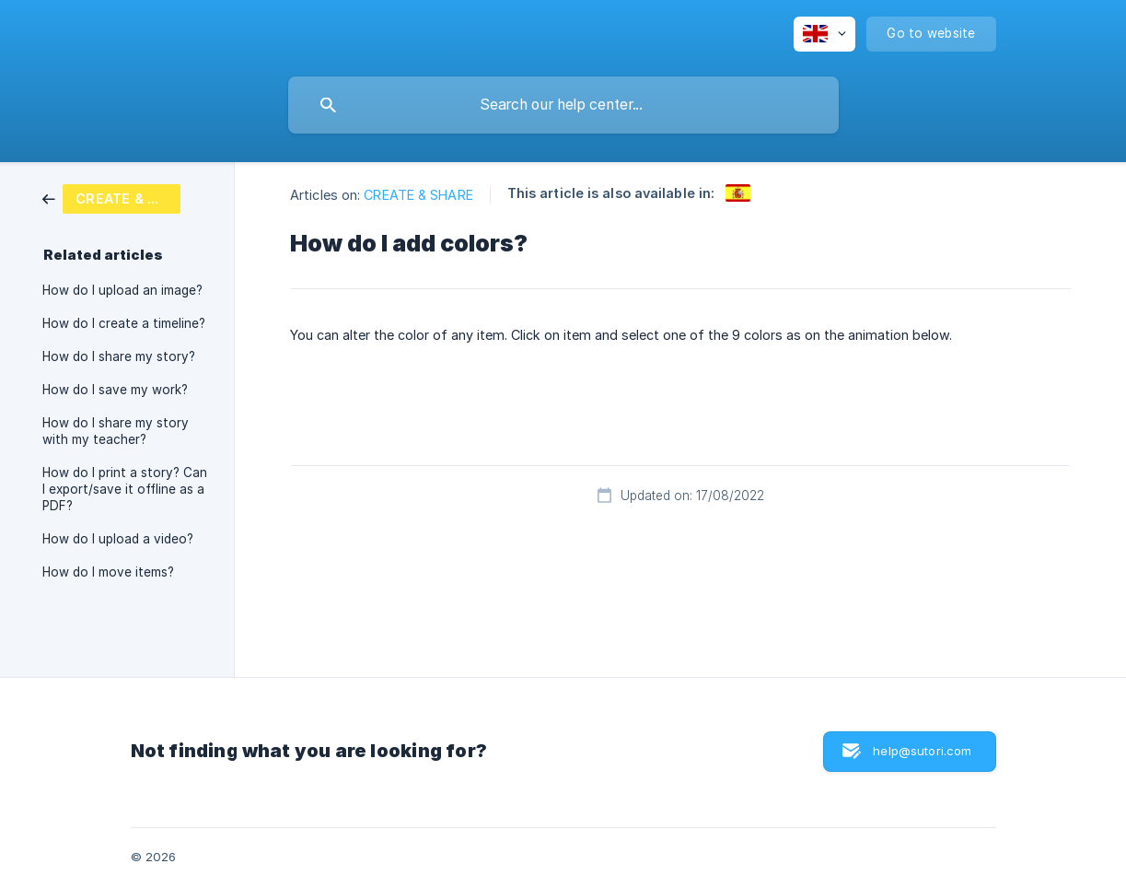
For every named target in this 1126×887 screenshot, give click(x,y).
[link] (111, 197)
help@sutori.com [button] (922, 750)
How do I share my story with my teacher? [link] (115, 431)
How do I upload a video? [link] (117, 538)
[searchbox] (563, 105)
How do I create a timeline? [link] (123, 323)
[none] (824, 34)
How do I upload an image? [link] (122, 290)
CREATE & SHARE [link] (418, 195)
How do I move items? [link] (108, 572)
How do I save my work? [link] (115, 389)
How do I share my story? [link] (118, 356)
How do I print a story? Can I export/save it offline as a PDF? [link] (124, 489)
